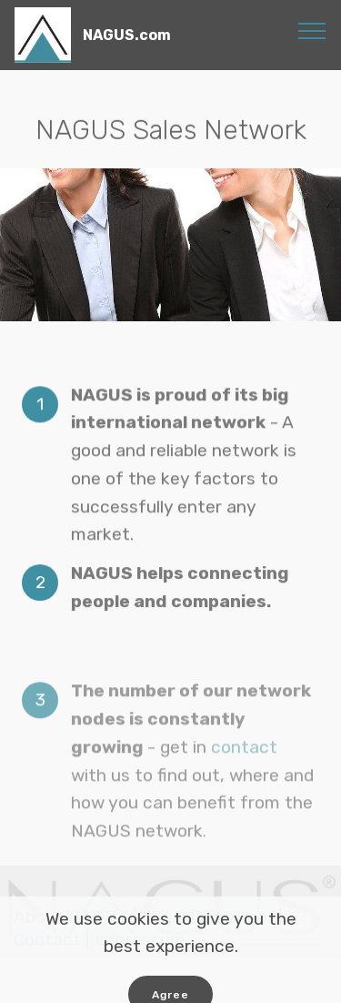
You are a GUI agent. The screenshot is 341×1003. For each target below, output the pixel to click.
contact (244, 768)
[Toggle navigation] (312, 30)
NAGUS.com (127, 35)
